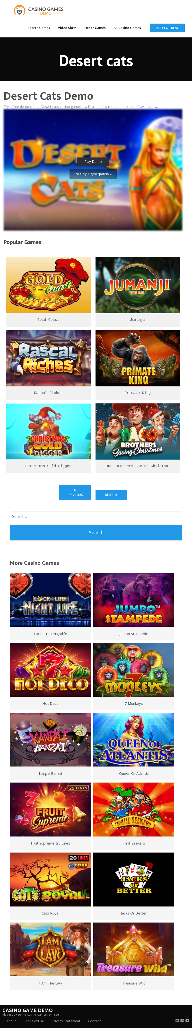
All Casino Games (127, 28)
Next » (111, 495)
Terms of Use (34, 1021)
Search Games (38, 28)
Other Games (95, 28)
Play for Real (167, 28)
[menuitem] (39, 27)
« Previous (75, 492)
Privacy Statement (66, 1021)
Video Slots (67, 28)
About (11, 1021)
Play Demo (93, 161)
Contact (94, 1021)
